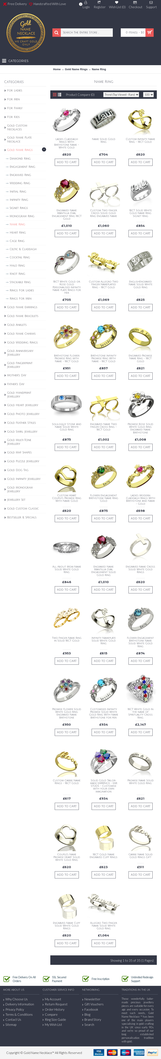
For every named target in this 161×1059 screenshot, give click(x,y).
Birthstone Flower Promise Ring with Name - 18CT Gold (66, 358)
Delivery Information (18, 1004)
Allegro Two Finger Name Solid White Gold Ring (103, 926)
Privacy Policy (13, 1010)
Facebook (90, 1009)
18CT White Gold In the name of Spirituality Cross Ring (140, 713)
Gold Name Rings (76, 69)
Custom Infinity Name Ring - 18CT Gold (140, 140)
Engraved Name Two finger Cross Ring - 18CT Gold (103, 427)
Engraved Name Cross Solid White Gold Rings (140, 569)
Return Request (55, 1004)
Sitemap (9, 1025)
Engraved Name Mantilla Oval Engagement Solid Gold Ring (103, 571)
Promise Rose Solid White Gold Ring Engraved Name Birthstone (140, 428)
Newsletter (91, 999)
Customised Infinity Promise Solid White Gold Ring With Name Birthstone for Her (103, 713)
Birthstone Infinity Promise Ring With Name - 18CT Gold (103, 358)
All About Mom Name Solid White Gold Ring (66, 569)
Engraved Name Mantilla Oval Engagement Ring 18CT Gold (67, 214)
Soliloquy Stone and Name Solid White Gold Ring (66, 427)
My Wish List (52, 1025)
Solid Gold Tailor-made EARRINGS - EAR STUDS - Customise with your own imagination (103, 786)
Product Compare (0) (80, 94)
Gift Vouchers (93, 1004)
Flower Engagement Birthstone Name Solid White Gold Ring (140, 642)
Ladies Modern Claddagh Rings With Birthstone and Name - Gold (140, 499)
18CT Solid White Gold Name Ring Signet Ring (140, 213)
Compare (50, 1015)
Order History (53, 1009)
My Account (52, 999)
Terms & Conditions (18, 1015)
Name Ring (99, 69)
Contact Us (12, 1020)
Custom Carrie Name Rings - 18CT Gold (66, 782)
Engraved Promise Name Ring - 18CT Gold (140, 358)
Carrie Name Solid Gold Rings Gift (141, 856)
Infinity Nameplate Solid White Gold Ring (104, 641)
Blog (86, 1015)
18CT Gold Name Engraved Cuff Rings (103, 856)
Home (57, 69)
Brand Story (91, 1020)
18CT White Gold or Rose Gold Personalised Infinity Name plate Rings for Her (67, 287)
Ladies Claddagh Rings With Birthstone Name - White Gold (66, 143)
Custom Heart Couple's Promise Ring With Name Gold (66, 498)
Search (88, 1025)
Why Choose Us (15, 999)
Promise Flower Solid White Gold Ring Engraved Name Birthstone (66, 713)
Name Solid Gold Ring (103, 140)
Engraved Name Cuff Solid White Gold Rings (66, 926)
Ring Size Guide (54, 1020)
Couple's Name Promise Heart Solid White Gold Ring (66, 857)
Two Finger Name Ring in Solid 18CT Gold (67, 639)
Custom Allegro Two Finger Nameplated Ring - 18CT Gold (103, 284)
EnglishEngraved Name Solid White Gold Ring (140, 284)
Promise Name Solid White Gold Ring (140, 782)
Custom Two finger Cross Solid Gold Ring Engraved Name (103, 213)
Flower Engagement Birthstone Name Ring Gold (103, 498)
